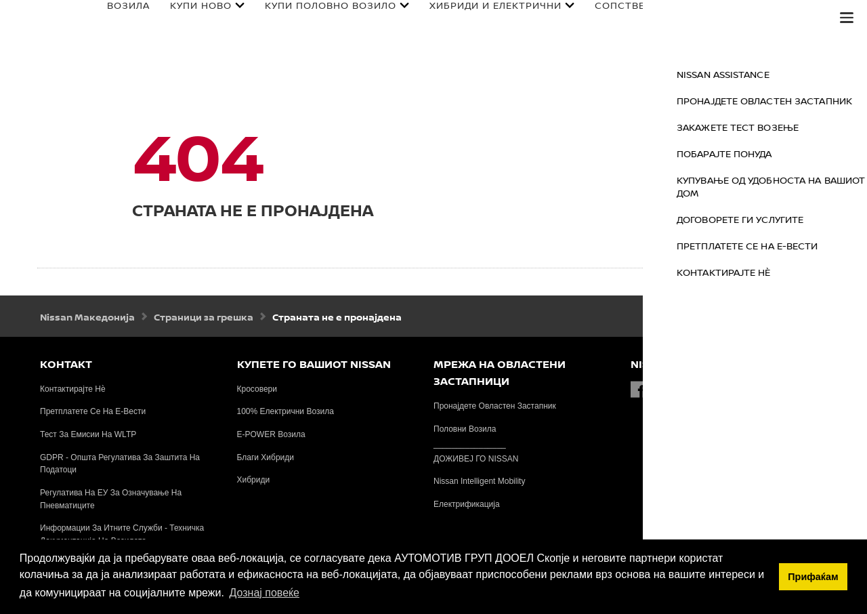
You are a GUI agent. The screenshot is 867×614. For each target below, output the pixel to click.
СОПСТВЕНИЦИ (620, 9)
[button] (846, 17)
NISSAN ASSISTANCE (782, 74)
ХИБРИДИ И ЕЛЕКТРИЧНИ (481, 9)
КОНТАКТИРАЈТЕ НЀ (783, 272)
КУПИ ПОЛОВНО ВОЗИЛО (316, 9)
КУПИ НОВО (186, 9)
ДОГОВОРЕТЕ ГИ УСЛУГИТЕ (799, 219)
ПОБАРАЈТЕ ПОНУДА (783, 153)
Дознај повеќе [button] (264, 592)
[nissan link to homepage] (37, 32)
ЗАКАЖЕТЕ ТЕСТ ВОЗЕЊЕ (797, 127)
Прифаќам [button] (813, 576)
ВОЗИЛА (114, 9)
